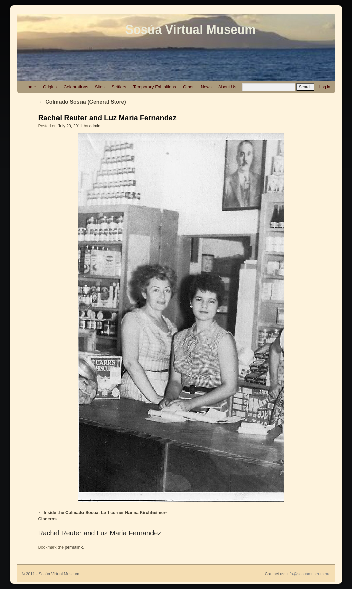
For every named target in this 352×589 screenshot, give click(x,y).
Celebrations (76, 86)
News (206, 86)
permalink (74, 547)
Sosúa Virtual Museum (190, 30)
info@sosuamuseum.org (308, 574)
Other (188, 86)
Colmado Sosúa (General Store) (82, 102)
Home (31, 86)
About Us (227, 86)
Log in (324, 87)
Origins (50, 86)
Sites (100, 86)
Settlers (119, 86)
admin (94, 126)
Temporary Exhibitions (154, 86)
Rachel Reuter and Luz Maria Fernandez (107, 117)
